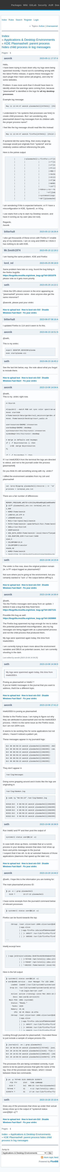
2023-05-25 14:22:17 (49, 285)
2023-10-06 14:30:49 (49, 594)
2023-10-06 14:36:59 (49, 664)
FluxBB (54, 1161)
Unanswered (52, 26)
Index (4, 20)
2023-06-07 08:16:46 (49, 319)
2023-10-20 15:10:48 (49, 1100)
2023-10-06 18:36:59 (49, 824)
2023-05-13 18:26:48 (49, 231)
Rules (11, 20)
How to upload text (11, 310)
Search (19, 20)
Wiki (25, 5)
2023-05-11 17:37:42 (49, 58)
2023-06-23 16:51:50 (49, 332)
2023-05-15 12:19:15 (49, 250)
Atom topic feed (51, 1157)
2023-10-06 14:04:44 (49, 387)
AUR (50, 5)
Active (41, 26)
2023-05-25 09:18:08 (49, 263)
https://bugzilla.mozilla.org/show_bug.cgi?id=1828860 (29, 618)
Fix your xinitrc (30, 313)
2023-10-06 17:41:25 (49, 705)
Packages (16, 5)
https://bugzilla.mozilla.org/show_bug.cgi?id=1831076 (29, 275)
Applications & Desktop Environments (29, 39)
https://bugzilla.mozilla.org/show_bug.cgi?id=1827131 (29, 610)
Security (42, 5)
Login (36, 20)
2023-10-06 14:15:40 (49, 560)
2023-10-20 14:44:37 (49, 873)
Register (28, 20)
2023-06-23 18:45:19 (49, 361)
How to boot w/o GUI (31, 310)
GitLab (32, 5)
